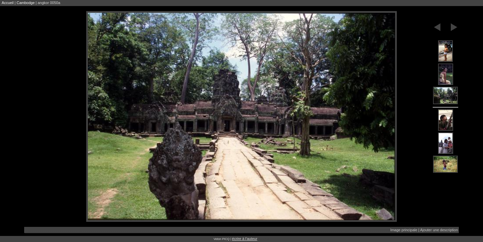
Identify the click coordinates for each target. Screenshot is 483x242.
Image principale (403, 230)
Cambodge (25, 3)
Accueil (7, 3)
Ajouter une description (439, 230)
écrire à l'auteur (244, 239)
